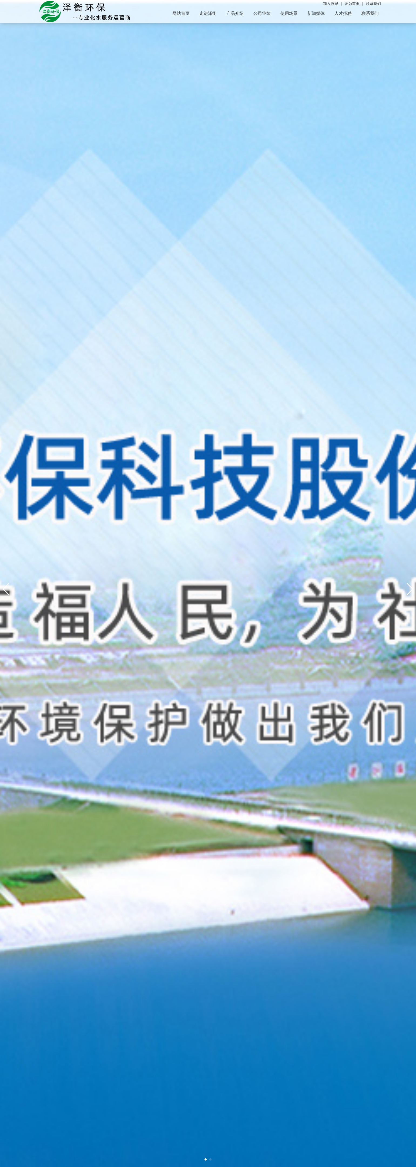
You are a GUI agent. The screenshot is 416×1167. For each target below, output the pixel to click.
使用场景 (289, 13)
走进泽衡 (208, 13)
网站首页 (181, 13)
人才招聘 (343, 13)
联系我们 (370, 13)
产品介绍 (235, 13)
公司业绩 (262, 13)
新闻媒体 (316, 13)
